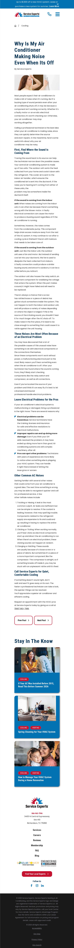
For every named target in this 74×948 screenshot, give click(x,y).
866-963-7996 (37, 813)
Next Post (43, 620)
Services (37, 830)
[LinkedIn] (42, 885)
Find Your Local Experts (37, 874)
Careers (37, 835)
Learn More (54, 6)
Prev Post (23, 620)
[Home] (26, 14)
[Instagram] (37, 885)
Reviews (37, 840)
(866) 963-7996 (21, 608)
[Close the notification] (58, 4)
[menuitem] (37, 928)
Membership (37, 845)
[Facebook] (31, 885)
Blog (37, 855)
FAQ (37, 850)
